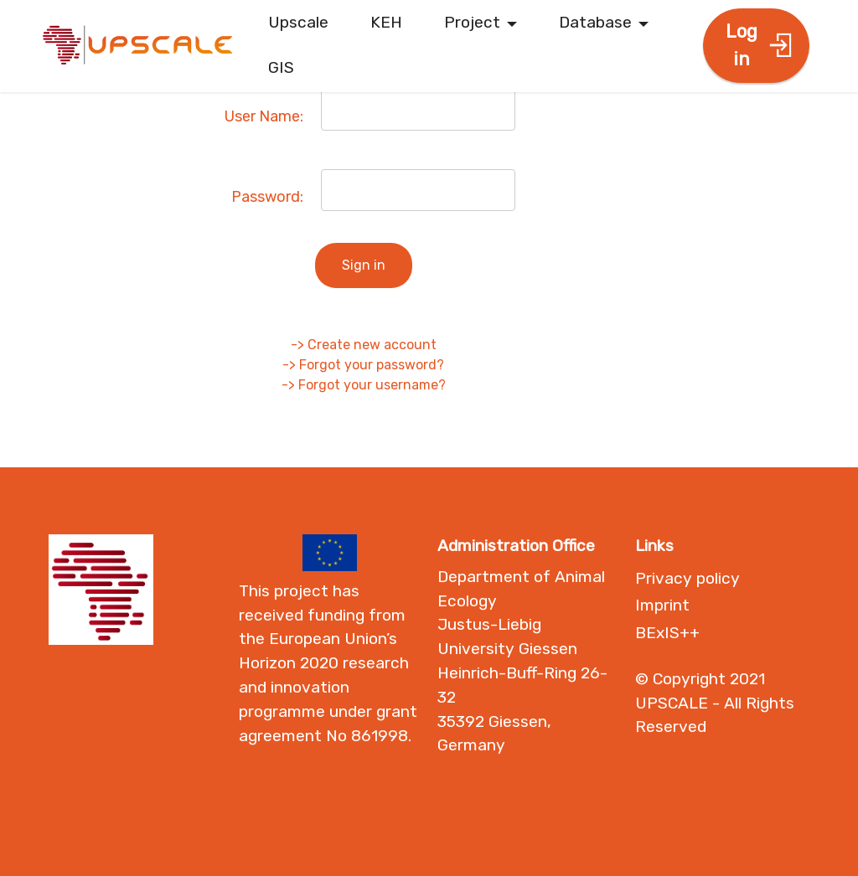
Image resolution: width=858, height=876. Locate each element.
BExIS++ (667, 632)
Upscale (298, 22)
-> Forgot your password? (363, 365)
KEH (386, 22)
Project (472, 22)
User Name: (264, 116)
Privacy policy (687, 578)
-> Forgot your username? (364, 385)
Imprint (662, 605)
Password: (267, 197)
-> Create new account (364, 345)
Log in (759, 45)
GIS (281, 67)
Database (595, 22)
